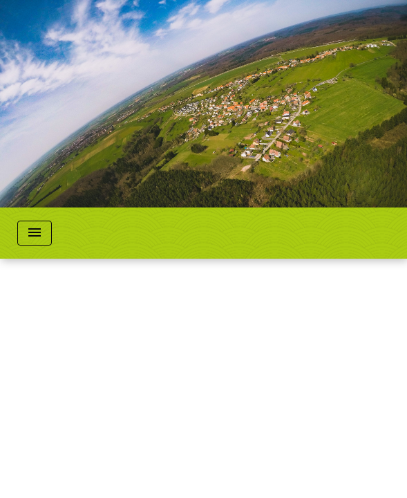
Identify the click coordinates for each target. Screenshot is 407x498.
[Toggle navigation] (34, 233)
